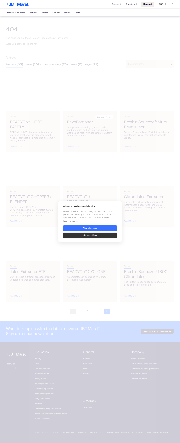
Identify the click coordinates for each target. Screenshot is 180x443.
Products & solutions (15, 13)
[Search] (172, 4)
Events (77, 13)
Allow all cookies (76, 231)
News (67, 13)
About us (56, 13)
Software (33, 13)
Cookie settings (103, 231)
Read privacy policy (71, 224)
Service (45, 13)
